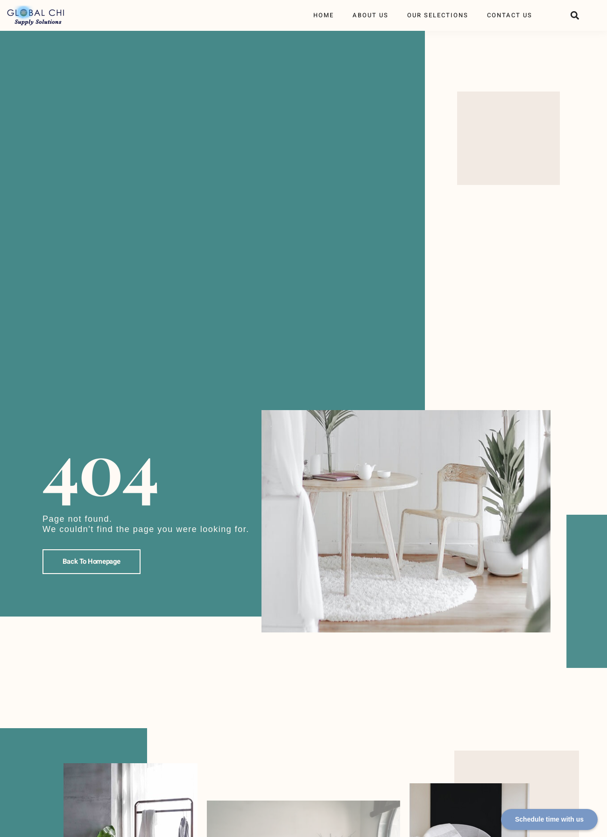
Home (323, 15)
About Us (370, 15)
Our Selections (437, 15)
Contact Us (509, 15)
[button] (574, 15)
